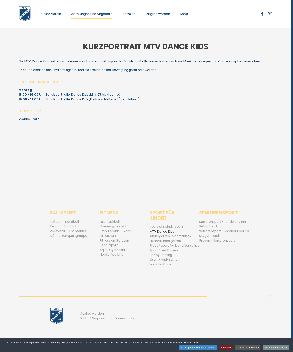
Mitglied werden (158, 14)
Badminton (72, 226)
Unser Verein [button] (51, 14)
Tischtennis (77, 231)
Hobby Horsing (160, 255)
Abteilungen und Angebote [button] (91, 14)
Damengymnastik (113, 226)
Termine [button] (128, 14)
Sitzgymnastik (210, 235)
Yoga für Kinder (161, 264)
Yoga (127, 231)
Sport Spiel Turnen (163, 250)
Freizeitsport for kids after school (174, 245)
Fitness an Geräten (114, 240)
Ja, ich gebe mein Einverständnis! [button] (197, 348)
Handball (72, 221)
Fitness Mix (108, 235)
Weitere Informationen (276, 348)
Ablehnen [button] (226, 348)
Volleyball (57, 231)
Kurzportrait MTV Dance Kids (145, 46)
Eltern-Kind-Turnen (164, 259)
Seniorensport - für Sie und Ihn (222, 221)
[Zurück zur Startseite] (25, 14)
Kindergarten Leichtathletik (170, 236)
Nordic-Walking (111, 254)
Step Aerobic (110, 231)
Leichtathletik (110, 221)
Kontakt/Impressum (95, 318)
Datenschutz (124, 318)
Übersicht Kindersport (166, 226)
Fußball (55, 221)
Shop (184, 14)
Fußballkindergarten (165, 241)
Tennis (55, 226)
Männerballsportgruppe (68, 235)
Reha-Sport (109, 245)
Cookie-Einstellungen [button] (248, 348)
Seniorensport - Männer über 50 (224, 231)
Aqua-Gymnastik (113, 250)
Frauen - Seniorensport (217, 240)
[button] (269, 297)
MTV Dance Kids (161, 231)
